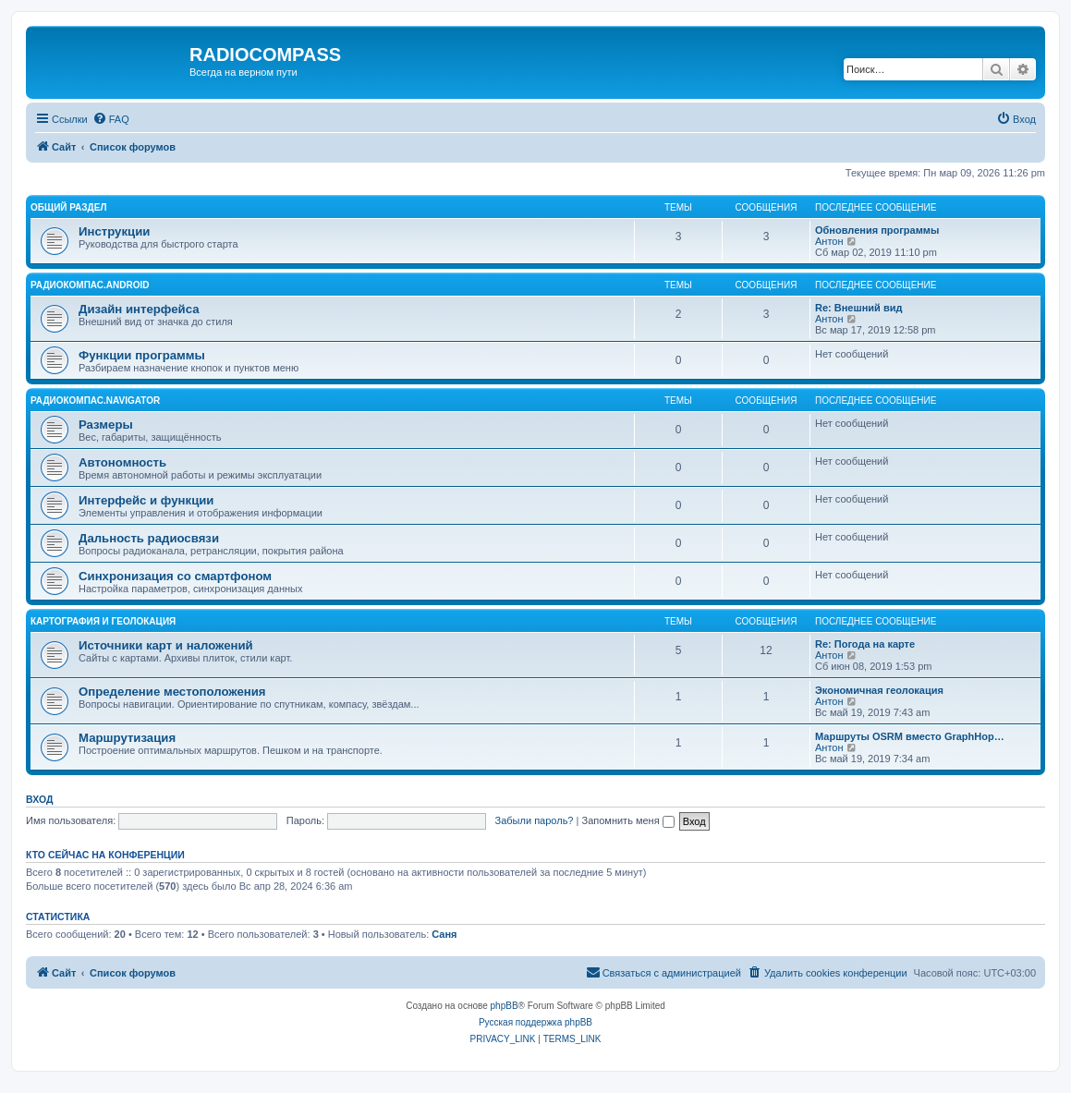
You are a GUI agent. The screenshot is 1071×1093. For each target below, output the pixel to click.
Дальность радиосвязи (149, 538)
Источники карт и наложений (166, 645)
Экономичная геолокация (879, 690)
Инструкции (114, 231)
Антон (829, 241)
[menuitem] (110, 119)
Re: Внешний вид (858, 307)
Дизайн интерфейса (139, 309)
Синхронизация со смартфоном (175, 576)
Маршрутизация (127, 738)
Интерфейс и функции (146, 500)
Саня (444, 934)
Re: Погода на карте (865, 644)
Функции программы (142, 355)
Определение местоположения (172, 691)
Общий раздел (68, 207)
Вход (39, 799)
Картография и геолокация (103, 621)
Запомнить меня (627, 820)
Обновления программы (877, 230)
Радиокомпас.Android (90, 285)
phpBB (504, 1006)
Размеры (106, 424)
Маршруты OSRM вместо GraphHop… (909, 736)
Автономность (122, 462)
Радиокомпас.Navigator (95, 400)
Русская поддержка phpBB (535, 1022)
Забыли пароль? (534, 820)
